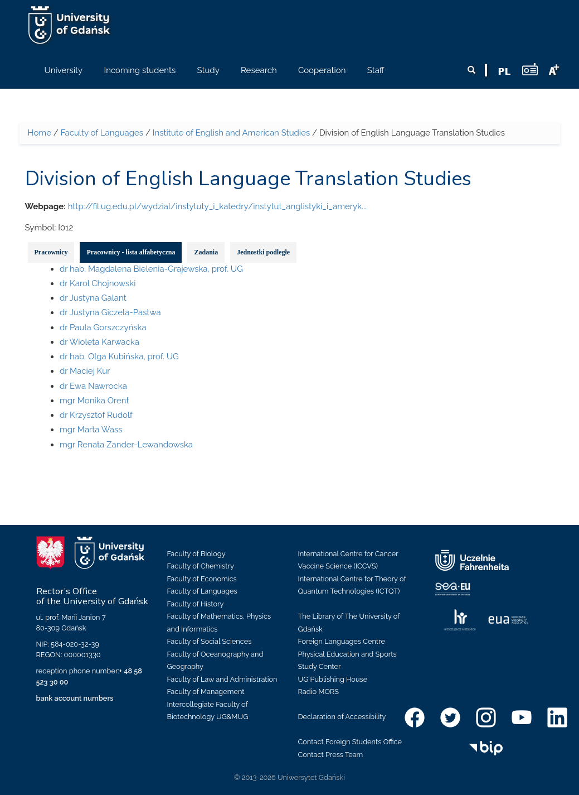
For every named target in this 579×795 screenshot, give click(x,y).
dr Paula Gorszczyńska (103, 327)
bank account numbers (75, 698)
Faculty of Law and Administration (222, 679)
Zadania (206, 252)
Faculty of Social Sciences (209, 641)
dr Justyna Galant (93, 298)
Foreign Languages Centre (341, 641)
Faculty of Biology (196, 554)
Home (39, 133)
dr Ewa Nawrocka (93, 386)
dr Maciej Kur (85, 371)
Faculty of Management (206, 691)
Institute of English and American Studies (231, 133)
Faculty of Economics (202, 579)
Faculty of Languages (102, 133)
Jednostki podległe (263, 252)
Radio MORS (318, 691)
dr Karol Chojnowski (98, 283)
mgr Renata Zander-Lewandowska (126, 445)
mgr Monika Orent (94, 401)
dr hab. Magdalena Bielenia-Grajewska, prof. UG (151, 269)
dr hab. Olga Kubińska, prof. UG (119, 356)
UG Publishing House (333, 679)
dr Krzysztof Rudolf (96, 415)
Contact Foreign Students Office (350, 742)
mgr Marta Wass (91, 430)
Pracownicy (51, 252)
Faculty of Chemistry (200, 566)
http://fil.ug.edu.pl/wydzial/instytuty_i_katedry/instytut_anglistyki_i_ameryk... (217, 206)
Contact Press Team (330, 754)
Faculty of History (195, 604)
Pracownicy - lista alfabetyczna (130, 252)
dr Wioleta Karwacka (99, 342)
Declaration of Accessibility (342, 716)
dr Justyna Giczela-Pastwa (110, 312)
